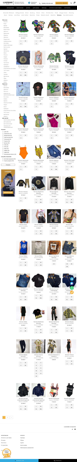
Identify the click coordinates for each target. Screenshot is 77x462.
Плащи (5, 67)
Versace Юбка (38, 262)
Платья (6, 65)
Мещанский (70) (7, 141)
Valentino (53, 21)
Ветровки (6, 33)
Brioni (26, 19)
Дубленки (6, 39)
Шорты (5, 86)
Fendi (56, 19)
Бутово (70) (5, 149)
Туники (6, 80)
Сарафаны (6, 72)
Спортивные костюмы (10, 74)
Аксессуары (23, 451)
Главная (3, 11)
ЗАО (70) (5, 153)
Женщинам (10, 7)
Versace (59, 21)
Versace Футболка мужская (39, 198)
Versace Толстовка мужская (69, 198)
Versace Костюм (54, 72)
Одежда (9, 11)
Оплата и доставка (55, 7)
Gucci (5, 21)
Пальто (6, 61)
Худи (5, 84)
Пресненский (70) (7, 143)
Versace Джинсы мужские (69, 263)
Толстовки (6, 76)
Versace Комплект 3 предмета (53, 361)
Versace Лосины (23, 198)
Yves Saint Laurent (68, 21)
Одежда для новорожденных (8, 132)
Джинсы (6, 37)
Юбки (5, 88)
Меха (5, 59)
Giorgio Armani (63, 19)
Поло (5, 113)
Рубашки (6, 71)
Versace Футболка (39, 41)
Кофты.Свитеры (8, 51)
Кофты (5, 105)
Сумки (22, 449)
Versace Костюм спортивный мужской (23, 405)
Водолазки (7, 35)
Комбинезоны (7, 47)
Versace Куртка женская (54, 198)
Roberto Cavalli (45, 21)
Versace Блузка (69, 328)
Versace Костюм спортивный (54, 296)
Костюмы (6, 49)
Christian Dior (49, 19)
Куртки (5, 55)
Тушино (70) (6, 147)
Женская (4, 26)
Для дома (36, 7)
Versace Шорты (54, 41)
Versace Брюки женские (23, 361)
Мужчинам (20, 7)
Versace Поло (23, 231)
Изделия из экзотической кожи (9, 100)
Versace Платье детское (38, 361)
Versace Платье (23, 41)
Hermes (11, 21)
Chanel (38, 19)
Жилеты (6, 43)
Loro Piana (17, 21)
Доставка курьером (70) (9, 165)
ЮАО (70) (5, 155)
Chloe (43, 19)
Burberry (32, 19)
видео (73, 183)
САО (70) (5, 151)
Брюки (5, 31)
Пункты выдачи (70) (8, 167)
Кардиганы (7, 45)
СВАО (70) (5, 158)
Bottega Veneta (20, 19)
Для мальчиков (8, 130)
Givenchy (71, 19)
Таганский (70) (6, 145)
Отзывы (3, 446)
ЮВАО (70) (5, 156)
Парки (5, 63)
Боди (5, 30)
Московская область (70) (9, 160)
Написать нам (19, 460)
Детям (28, 7)
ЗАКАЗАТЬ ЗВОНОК (61, 3)
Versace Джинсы (54, 166)
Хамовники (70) (7, 139)
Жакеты (6, 41)
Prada (37, 21)
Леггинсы (6, 57)
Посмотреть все (19, 11)
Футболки (6, 82)
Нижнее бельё (8, 109)
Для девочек (7, 128)
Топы (5, 78)
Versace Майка (39, 231)
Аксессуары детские (9, 126)
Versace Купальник (38, 72)
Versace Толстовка (69, 166)
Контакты (67, 7)
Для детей (5, 124)
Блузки (6, 28)
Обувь (22, 446)
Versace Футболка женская (39, 329)
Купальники (7, 53)
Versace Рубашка (69, 41)
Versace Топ (69, 231)
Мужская (4, 90)
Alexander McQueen (8, 19)
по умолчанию (69, 11)
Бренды (44, 7)
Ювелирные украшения (27, 454)
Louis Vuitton (24, 21)
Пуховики (6, 69)
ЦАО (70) (5, 138)
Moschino (32, 21)
